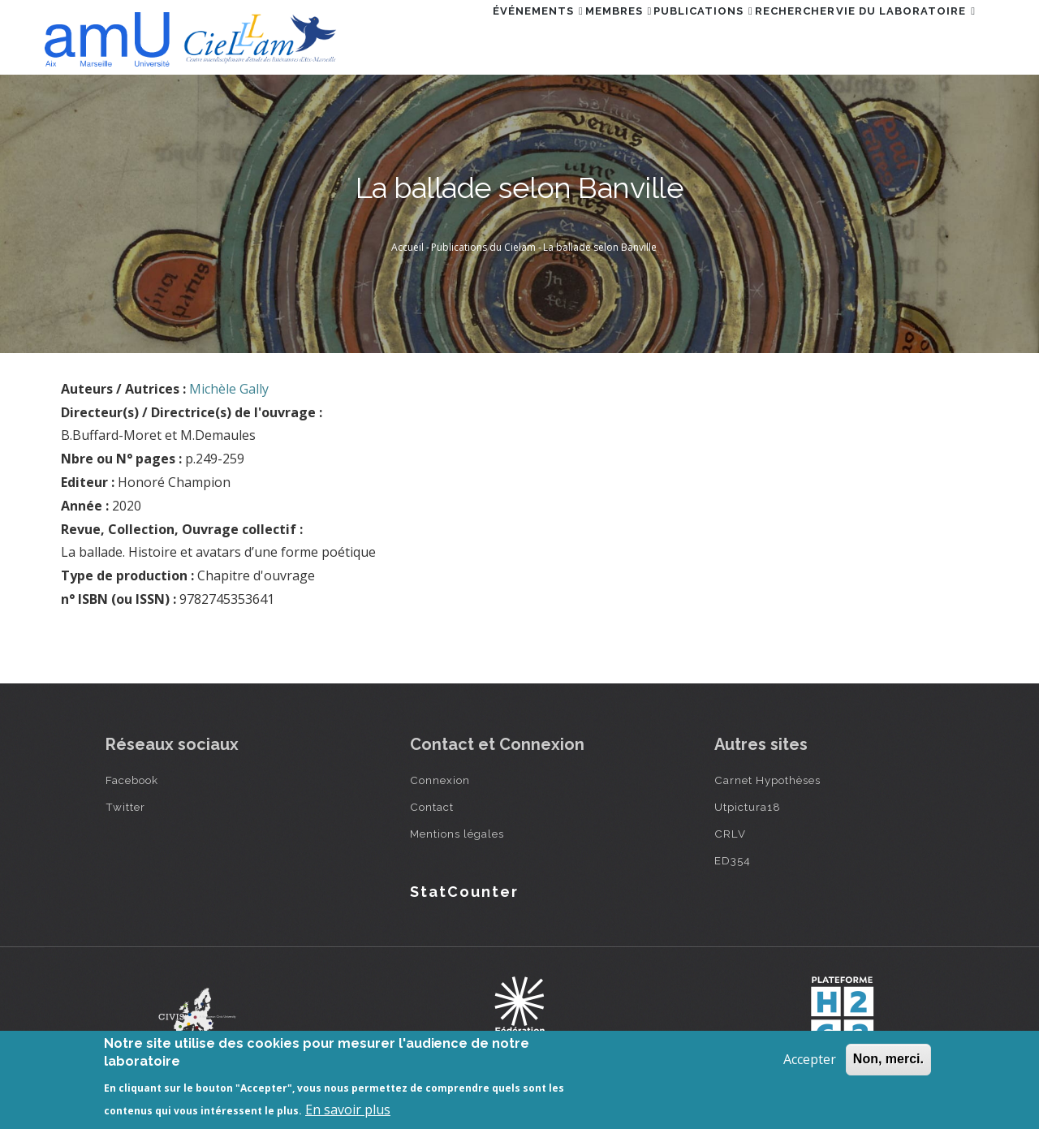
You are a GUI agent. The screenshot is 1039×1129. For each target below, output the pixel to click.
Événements (457, 35)
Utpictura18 (747, 806)
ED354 (732, 860)
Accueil (407, 247)
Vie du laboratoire (897, 35)
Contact (432, 806)
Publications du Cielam (483, 247)
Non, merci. (888, 1059)
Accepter (809, 1059)
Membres (555, 35)
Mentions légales (457, 833)
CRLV (730, 833)
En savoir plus (347, 1109)
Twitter (125, 806)
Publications (658, 35)
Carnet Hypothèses (767, 779)
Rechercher (767, 35)
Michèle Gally (229, 389)
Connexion (440, 779)
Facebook (132, 779)
